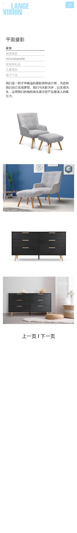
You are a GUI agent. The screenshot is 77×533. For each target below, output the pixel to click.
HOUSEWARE (15, 58)
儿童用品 (12, 69)
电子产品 (12, 75)
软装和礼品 (13, 64)
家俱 (9, 48)
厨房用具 (12, 53)
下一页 (48, 336)
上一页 (29, 336)
